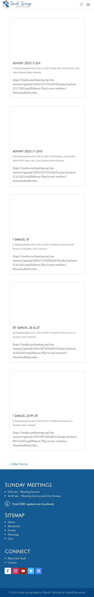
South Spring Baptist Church (34, 592)
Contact (12, 563)
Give (10, 539)
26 (71, 332)
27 (74, 332)
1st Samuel (54, 244)
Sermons (37, 72)
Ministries (14, 526)
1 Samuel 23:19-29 (25, 415)
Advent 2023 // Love (27, 151)
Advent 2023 (56, 68)
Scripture (22, 72)
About (11, 522)
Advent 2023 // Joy (26, 63)
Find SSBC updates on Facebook (33, 504)
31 (22, 248)
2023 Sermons (56, 156)
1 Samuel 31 (21, 239)
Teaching (13, 535)
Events (12, 530)
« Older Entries (18, 464)
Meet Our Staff (17, 558)
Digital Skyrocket (75, 592)
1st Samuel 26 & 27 (26, 327)
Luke (77, 68)
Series (29, 72)
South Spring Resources (25, 68)
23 (71, 421)
